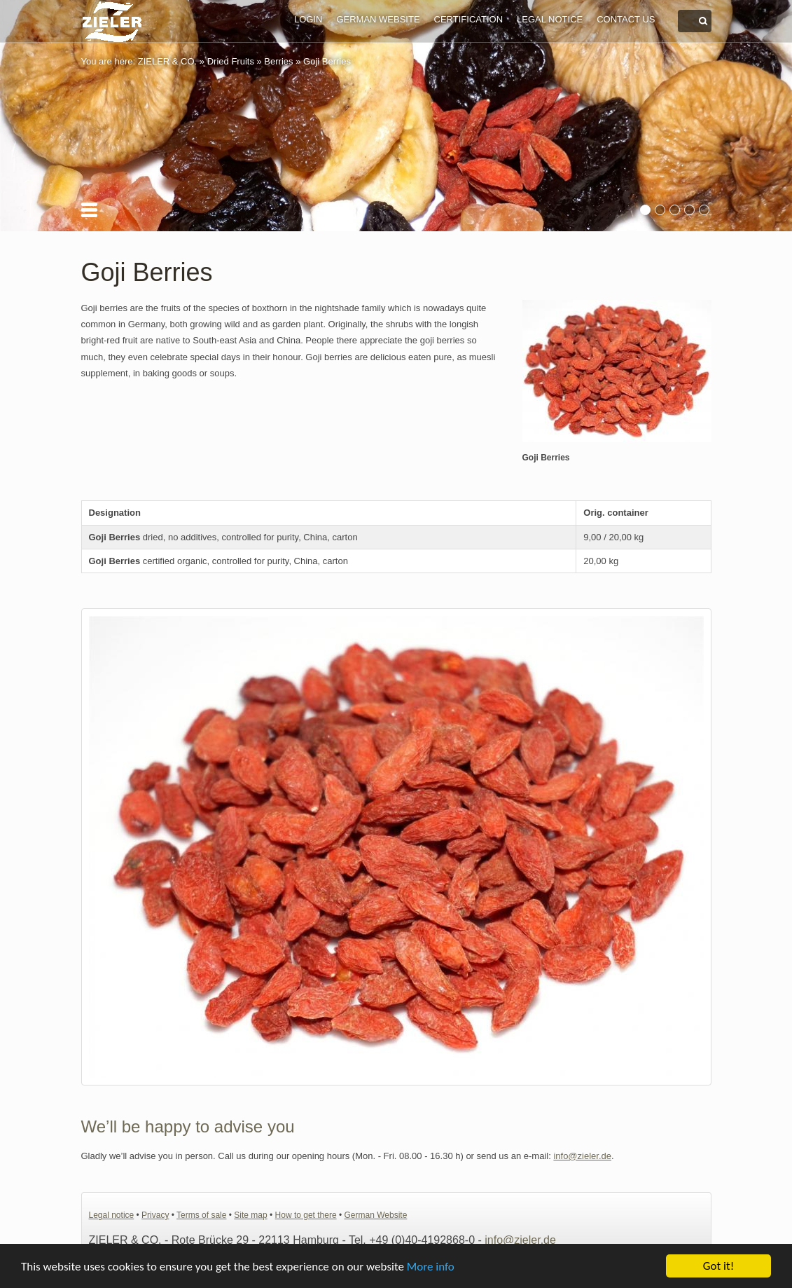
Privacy (155, 1215)
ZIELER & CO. (167, 61)
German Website (377, 19)
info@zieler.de (582, 1156)
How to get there (306, 1215)
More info (430, 1266)
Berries (278, 61)
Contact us (626, 19)
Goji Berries (327, 61)
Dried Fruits (230, 61)
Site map (250, 1215)
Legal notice (550, 19)
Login (308, 19)
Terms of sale (201, 1215)
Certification (468, 19)
